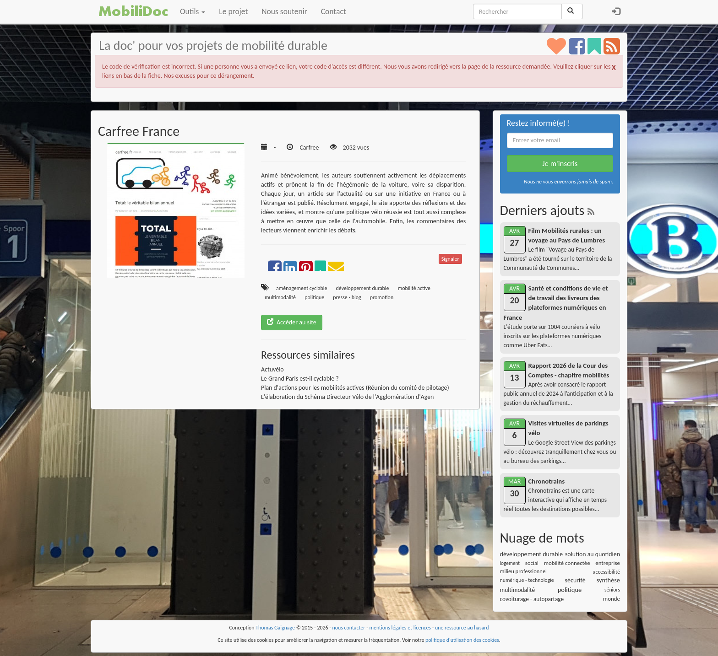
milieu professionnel (523, 571)
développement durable (362, 288)
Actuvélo (272, 369)
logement (510, 563)
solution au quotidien (592, 554)
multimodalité (280, 297)
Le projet (233, 11)
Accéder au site (291, 322)
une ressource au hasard (462, 627)
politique (314, 297)
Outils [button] (192, 11)
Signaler (450, 259)
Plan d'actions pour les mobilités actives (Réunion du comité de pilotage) (355, 388)
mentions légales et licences (400, 627)
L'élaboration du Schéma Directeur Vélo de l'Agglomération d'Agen (347, 397)
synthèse (608, 580)
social (531, 562)
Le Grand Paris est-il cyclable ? (300, 378)
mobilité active (414, 288)
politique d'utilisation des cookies (462, 640)
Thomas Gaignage (275, 627)
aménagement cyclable (301, 288)
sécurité (575, 580)
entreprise (607, 562)
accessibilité (606, 571)
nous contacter (348, 627)
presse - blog (347, 297)
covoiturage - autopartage (532, 599)
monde (611, 598)
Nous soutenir (284, 11)
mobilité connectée (567, 562)
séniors (612, 589)
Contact (333, 11)
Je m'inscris (559, 163)
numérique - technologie (527, 580)
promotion (381, 297)
